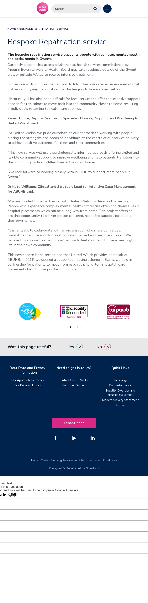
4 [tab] (77, 327)
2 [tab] (70, 327)
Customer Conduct (74, 385)
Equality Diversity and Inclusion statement (120, 392)
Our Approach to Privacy (27, 380)
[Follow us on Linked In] (92, 438)
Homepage (120, 380)
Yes (75, 347)
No (103, 347)
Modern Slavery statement (120, 400)
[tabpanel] (74, 311)
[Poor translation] (13, 495)
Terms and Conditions (102, 460)
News (120, 405)
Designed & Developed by (74, 468)
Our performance (120, 385)
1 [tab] (67, 327)
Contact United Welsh (74, 380)
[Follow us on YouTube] (74, 438)
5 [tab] (81, 327)
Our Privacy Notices (27, 385)
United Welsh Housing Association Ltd (57, 460)
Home (12, 29)
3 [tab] (74, 327)
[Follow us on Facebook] (55, 438)
